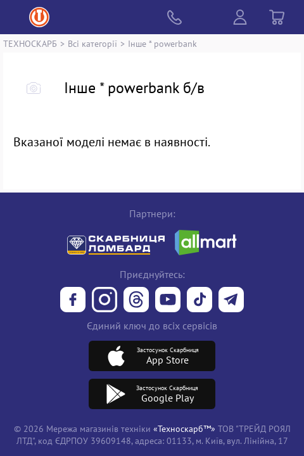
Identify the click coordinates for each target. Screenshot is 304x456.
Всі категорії (92, 43)
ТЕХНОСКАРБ (30, 43)
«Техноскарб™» (184, 428)
